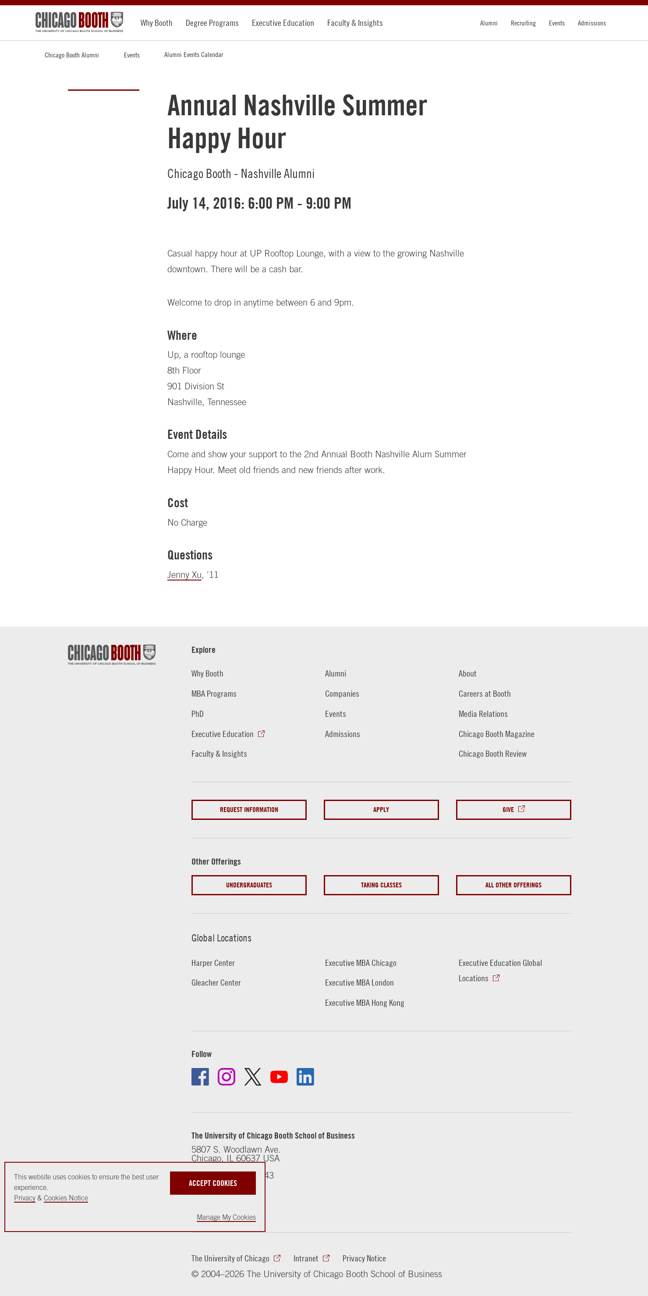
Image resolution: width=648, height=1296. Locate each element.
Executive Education (283, 23)
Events (557, 23)
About (468, 673)
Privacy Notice (364, 1258)
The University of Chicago (230, 1258)
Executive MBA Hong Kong (364, 1002)
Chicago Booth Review (493, 753)
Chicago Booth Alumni (72, 55)
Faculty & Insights (355, 23)
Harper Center (213, 963)
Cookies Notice (66, 1198)
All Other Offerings (513, 885)
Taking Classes (381, 885)
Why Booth (157, 23)
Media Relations (483, 714)
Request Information (249, 809)
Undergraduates (249, 885)
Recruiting (523, 23)
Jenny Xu (184, 575)
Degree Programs (212, 23)
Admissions (592, 23)
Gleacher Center (216, 982)
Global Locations (221, 938)
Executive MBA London (359, 982)
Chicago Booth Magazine (497, 734)
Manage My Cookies (226, 1217)
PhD (197, 714)
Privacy (24, 1198)
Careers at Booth (485, 693)
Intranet (306, 1258)
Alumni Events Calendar (193, 54)
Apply (381, 809)
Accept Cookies (213, 1183)
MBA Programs (214, 693)
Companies (342, 693)
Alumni (489, 23)
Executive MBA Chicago (361, 963)
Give (508, 809)
